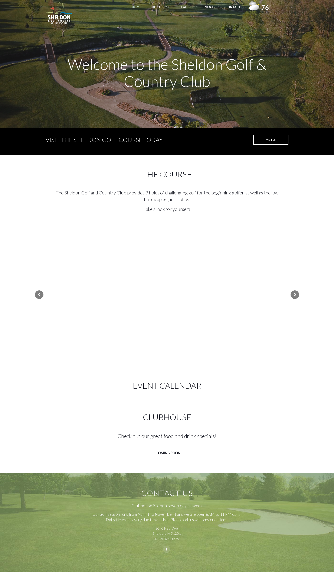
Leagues (186, 7)
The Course (160, 7)
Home (136, 7)
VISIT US (271, 139)
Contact (233, 7)
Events (209, 7)
